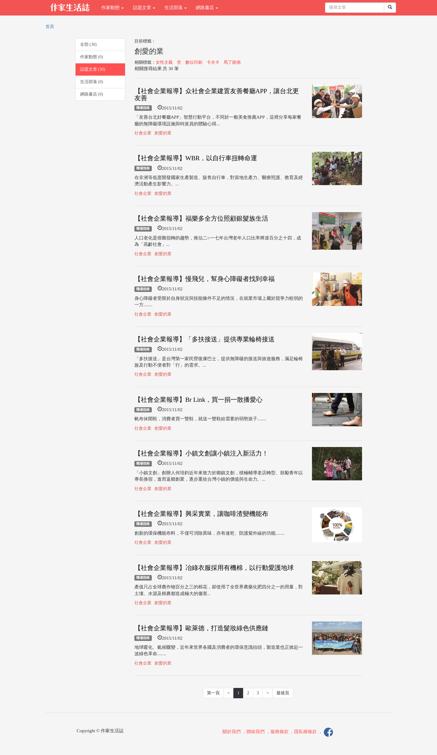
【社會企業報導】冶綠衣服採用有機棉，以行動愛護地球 (214, 567)
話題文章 (144, 7)
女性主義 (164, 62)
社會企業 (142, 133)
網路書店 (207, 7)
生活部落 (175, 7)
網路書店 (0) (91, 94)
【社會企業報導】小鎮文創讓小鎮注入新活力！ (201, 453)
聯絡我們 (255, 731)
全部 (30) (88, 44)
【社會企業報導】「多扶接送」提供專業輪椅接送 (204, 339)
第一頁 (213, 693)
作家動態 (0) (91, 57)
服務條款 (279, 731)
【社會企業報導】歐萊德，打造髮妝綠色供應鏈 (201, 628)
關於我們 (231, 731)
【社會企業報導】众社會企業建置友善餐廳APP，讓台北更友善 (216, 94)
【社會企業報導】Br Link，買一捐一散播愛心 (198, 399)
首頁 (50, 26)
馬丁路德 (232, 62)
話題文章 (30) (92, 69)
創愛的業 (162, 133)
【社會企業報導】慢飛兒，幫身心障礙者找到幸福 (204, 279)
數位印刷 (193, 62)
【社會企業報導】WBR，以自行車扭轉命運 (195, 158)
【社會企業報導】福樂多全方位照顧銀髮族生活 (201, 218)
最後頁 (282, 693)
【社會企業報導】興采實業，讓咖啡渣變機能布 (201, 513)
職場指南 (143, 108)
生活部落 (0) (91, 82)
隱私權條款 (305, 731)
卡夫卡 (213, 62)
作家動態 (112, 7)
